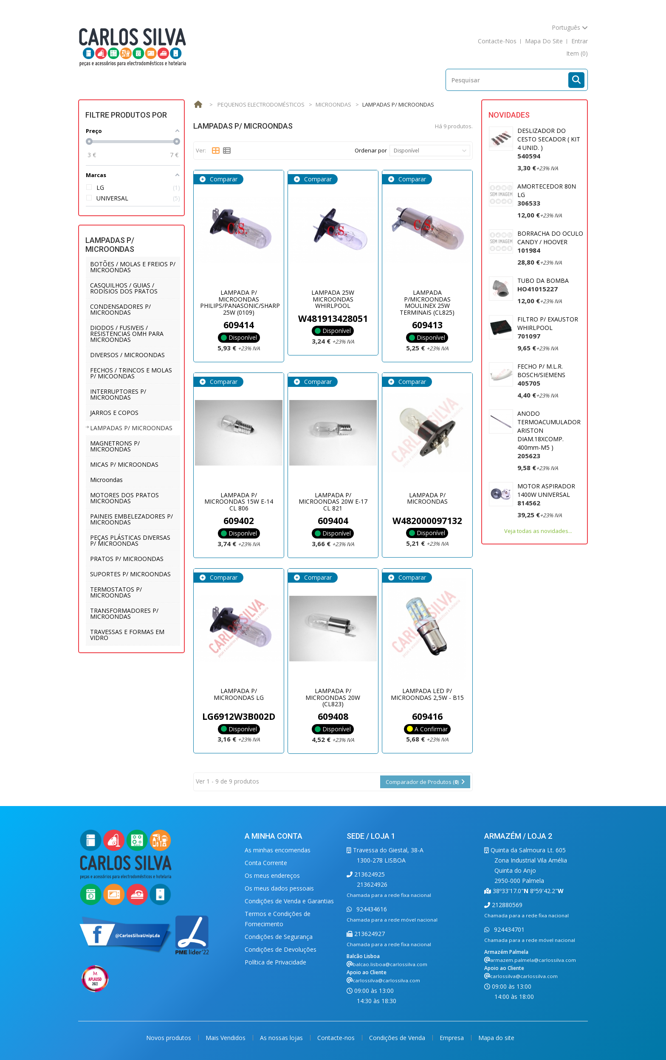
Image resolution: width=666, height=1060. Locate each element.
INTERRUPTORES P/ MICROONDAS (118, 394)
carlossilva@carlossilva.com (386, 980)
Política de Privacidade (275, 962)
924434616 (371, 909)
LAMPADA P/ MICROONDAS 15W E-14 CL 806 (238, 501)
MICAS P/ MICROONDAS (124, 464)
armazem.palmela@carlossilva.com (533, 960)
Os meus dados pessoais (279, 888)
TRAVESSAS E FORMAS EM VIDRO (127, 635)
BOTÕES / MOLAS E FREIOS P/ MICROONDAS (132, 267)
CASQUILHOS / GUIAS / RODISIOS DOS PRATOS (124, 288)
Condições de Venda (398, 1038)
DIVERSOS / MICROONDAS (127, 355)
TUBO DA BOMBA (543, 284)
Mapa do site (496, 1038)
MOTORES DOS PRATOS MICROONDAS (124, 498)
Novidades (509, 114)
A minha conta (273, 836)
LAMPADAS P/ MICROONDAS (131, 428)
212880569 (506, 905)
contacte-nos (497, 41)
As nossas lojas (282, 1038)
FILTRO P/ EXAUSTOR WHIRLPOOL (547, 327)
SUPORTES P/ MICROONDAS (130, 574)
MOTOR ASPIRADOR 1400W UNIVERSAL (546, 494)
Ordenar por (371, 150)
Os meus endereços (272, 875)
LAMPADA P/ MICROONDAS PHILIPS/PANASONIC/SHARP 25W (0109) (240, 302)
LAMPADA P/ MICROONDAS (427, 498)
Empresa (453, 1038)
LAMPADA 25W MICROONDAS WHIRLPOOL (332, 299)
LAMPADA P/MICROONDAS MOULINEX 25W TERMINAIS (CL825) (427, 302)
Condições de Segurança (279, 937)
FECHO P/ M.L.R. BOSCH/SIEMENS (541, 374)
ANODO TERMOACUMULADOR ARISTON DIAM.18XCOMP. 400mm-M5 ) (549, 434)
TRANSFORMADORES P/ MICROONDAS (124, 613)
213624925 (369, 874)
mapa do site (544, 41)
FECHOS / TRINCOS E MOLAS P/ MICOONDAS (131, 373)
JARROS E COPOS (114, 413)
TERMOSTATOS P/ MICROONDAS (116, 592)
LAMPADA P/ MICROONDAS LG (239, 694)
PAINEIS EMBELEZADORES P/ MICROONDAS (131, 519)
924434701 (508, 929)
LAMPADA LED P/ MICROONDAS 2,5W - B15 (427, 694)
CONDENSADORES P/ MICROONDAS (120, 309)
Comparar (222, 179)
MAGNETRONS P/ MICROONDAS (115, 446)
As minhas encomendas (277, 850)
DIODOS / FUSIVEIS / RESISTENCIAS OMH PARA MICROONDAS (127, 334)
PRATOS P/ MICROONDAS (127, 559)
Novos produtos (169, 1038)
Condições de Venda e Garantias (289, 901)
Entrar (579, 41)
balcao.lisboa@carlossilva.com (390, 964)
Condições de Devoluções (280, 949)
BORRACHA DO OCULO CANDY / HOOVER (550, 241)
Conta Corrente (266, 863)
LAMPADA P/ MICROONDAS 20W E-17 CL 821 (333, 501)
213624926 (372, 884)
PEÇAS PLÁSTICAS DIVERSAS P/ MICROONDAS (130, 540)
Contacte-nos (336, 1038)
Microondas (106, 480)
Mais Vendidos (226, 1038)
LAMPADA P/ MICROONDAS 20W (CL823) (332, 697)
